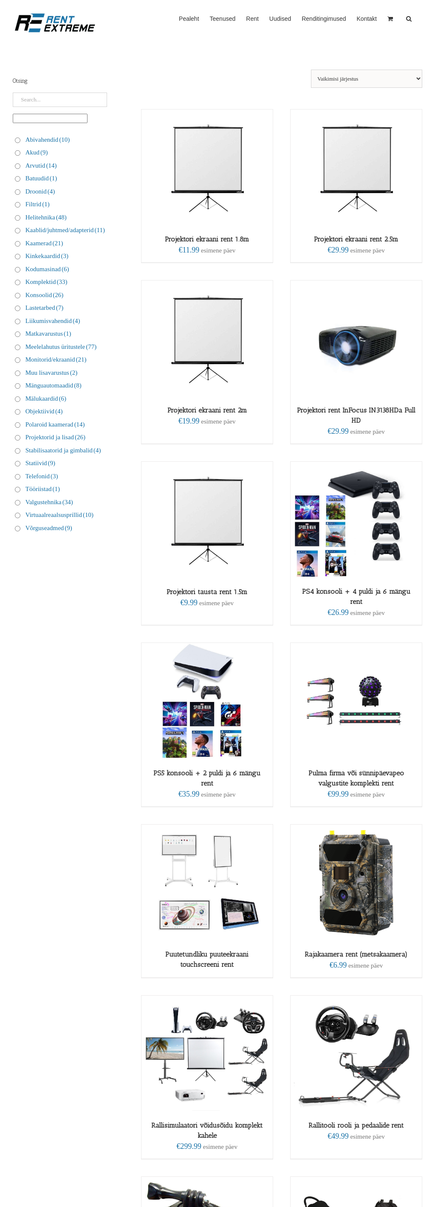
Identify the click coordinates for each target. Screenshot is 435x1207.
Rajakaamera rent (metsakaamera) (356, 954)
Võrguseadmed (48, 528)
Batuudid (41, 178)
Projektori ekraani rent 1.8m (207, 239)
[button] (409, 18)
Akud (36, 152)
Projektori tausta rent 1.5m (207, 592)
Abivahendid (47, 139)
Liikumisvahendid (52, 320)
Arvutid (41, 165)
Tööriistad (42, 489)
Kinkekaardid (46, 256)
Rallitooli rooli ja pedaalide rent (356, 1125)
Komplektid (46, 281)
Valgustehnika (49, 502)
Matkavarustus (48, 333)
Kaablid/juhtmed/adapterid (65, 230)
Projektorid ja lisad (55, 437)
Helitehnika (46, 217)
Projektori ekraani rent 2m (207, 410)
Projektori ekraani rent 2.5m (356, 239)
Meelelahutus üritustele (60, 346)
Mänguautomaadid (53, 385)
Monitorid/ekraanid (56, 359)
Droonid (40, 191)
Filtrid (37, 204)
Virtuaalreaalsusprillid (59, 514)
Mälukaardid (45, 398)
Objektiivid (44, 411)
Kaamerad (44, 243)
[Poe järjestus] (366, 79)
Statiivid (40, 463)
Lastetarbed (44, 307)
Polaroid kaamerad (55, 424)
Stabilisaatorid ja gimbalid (63, 450)
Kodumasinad (47, 269)
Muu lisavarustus (51, 372)
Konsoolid (44, 295)
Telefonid (41, 476)
